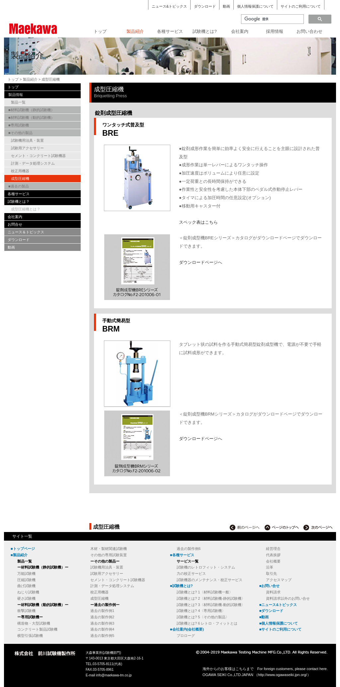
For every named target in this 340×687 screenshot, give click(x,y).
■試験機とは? (181, 586)
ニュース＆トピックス (26, 232)
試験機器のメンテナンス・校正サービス (209, 580)
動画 (226, 6)
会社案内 (239, 31)
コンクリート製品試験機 (37, 629)
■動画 (264, 617)
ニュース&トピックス (169, 6)
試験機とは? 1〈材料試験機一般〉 (205, 592)
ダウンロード (205, 6)
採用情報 (274, 31)
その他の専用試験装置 (108, 555)
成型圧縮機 (20, 179)
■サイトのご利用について (280, 629)
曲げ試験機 (26, 586)
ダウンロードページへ (200, 262)
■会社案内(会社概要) (187, 629)
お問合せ (15, 224)
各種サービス (170, 31)
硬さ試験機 (26, 598)
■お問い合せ (269, 586)
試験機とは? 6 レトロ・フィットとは (207, 623)
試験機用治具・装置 (27, 140)
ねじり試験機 (28, 592)
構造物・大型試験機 (33, 623)
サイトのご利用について (301, 6)
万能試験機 (26, 573)
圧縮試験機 (26, 580)
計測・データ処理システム (112, 586)
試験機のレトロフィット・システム (206, 567)
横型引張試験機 (30, 636)
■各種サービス (182, 555)
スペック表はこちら (198, 222)
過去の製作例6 (189, 549)
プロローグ (186, 636)
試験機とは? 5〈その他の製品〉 (203, 617)
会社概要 (273, 561)
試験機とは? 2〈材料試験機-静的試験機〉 (211, 598)
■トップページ (23, 549)
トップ (100, 31)
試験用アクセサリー (27, 148)
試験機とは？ (19, 201)
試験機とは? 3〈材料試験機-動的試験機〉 (211, 605)
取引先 (271, 573)
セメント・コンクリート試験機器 (38, 156)
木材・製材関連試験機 (108, 549)
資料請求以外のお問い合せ (288, 598)
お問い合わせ (309, 31)
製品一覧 (18, 102)
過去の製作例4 (102, 629)
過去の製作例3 (102, 623)
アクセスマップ (279, 580)
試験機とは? (204, 31)
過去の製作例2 (102, 617)
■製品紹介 (19, 555)
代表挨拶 (273, 555)
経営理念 (273, 549)
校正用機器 (20, 171)
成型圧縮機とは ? (25, 209)
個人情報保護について (255, 6)
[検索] (271, 19)
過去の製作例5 (102, 636)
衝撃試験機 (26, 611)
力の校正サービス (191, 573)
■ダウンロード (271, 611)
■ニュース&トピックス (278, 605)
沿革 (269, 567)
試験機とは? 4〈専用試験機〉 (201, 611)
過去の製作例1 (102, 611)
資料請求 (273, 592)
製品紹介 (135, 31)
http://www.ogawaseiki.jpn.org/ (282, 675)
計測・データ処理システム (33, 163)
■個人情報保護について (278, 623)
